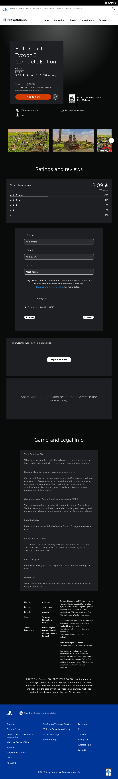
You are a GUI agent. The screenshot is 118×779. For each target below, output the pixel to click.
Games (12, 8)
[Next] (111, 137)
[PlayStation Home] (5, 9)
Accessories (47, 8)
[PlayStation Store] (16, 16)
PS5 (20, 8)
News (59, 8)
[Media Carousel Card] (28, 137)
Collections (60, 17)
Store (67, 8)
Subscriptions (87, 17)
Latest (46, 17)
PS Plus (36, 8)
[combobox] (59, 239)
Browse (102, 17)
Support (77, 8)
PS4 (27, 8)
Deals (73, 17)
